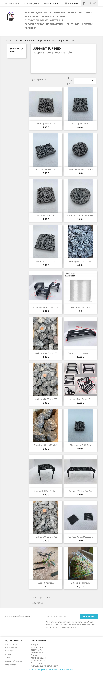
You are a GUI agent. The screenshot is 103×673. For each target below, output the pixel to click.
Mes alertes (10, 664)
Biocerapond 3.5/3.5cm (80, 445)
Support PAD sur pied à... (80, 491)
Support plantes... (46, 583)
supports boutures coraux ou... (45, 307)
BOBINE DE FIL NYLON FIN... (80, 307)
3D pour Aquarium (36, 12)
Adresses (9, 657)
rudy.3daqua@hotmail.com (44, 665)
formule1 (30, 28)
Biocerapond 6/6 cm (46, 123)
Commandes (11, 650)
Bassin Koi (48, 16)
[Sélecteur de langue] (34, 3)
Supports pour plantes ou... (80, 353)
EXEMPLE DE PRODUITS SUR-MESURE (44, 24)
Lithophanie (57, 12)
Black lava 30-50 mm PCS (45, 353)
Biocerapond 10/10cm (45, 261)
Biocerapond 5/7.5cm (45, 169)
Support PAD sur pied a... (45, 491)
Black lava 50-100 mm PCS (46, 445)
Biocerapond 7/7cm (45, 215)
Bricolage (73, 24)
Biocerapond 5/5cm (80, 123)
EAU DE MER (85, 12)
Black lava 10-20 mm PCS (45, 537)
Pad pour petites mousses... (80, 537)
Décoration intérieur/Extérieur (44, 20)
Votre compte (13, 640)
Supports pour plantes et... (80, 399)
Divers (72, 12)
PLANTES (62, 16)
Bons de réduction (13, 661)
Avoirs (8, 654)
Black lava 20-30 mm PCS (45, 399)
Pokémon (87, 24)
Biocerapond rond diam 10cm (80, 215)
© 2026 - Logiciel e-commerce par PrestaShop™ (51, 669)
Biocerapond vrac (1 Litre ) (80, 261)
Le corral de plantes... (80, 583)
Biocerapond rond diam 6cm (80, 169)
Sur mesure (31, 16)
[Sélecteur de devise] (54, 3)
